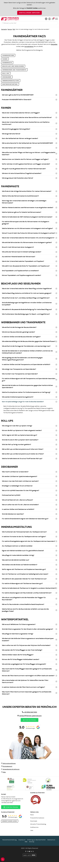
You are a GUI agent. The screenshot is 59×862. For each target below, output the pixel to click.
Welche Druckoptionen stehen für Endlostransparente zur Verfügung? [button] (26, 392)
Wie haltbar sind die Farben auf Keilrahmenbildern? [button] (19, 565)
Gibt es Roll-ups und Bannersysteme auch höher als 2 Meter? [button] (22, 449)
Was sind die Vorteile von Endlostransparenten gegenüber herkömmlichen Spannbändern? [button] (27, 386)
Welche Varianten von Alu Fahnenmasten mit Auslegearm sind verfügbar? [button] (27, 228)
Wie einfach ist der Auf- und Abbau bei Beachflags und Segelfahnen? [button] (25, 298)
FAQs (4, 772)
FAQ (14, 29)
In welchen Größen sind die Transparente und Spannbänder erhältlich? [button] (26, 364)
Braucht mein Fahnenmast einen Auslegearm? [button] (18, 247)
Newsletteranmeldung (9, 840)
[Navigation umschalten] (56, 8)
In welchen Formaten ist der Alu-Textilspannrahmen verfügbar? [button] (24, 537)
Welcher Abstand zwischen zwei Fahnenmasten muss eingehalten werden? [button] (27, 207)
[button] (29, 95)
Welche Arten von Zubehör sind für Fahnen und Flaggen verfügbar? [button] (25, 159)
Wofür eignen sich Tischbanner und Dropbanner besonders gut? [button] (24, 569)
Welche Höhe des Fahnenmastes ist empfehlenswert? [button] (20, 196)
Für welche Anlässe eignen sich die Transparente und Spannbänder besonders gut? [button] (28, 380)
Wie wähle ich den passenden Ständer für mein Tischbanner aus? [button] (24, 579)
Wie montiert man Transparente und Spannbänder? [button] (20, 374)
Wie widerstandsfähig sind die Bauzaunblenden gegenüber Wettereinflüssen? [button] (28, 341)
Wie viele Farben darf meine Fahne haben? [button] (16, 148)
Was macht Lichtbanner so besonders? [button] (15, 472)
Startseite (4, 29)
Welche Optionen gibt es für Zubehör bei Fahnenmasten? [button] (21, 212)
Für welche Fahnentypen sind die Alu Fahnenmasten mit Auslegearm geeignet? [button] (25, 223)
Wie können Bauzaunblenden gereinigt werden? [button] (18, 332)
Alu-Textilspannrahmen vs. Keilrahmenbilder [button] (17, 546)
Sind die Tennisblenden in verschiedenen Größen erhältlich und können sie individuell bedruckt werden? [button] (27, 352)
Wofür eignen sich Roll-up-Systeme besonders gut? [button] (19, 435)
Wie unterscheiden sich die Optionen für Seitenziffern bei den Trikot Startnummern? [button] (25, 681)
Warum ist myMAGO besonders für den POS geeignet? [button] (20, 490)
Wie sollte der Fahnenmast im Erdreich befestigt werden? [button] (21, 252)
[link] (29, 787)
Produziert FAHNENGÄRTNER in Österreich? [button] (16, 100)
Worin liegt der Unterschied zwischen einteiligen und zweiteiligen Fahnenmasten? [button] (24, 202)
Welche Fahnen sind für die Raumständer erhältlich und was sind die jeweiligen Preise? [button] (25, 610)
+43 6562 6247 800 (30, 712)
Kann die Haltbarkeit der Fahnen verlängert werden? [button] (20, 138)
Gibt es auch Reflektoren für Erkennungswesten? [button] (18, 624)
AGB (26, 842)
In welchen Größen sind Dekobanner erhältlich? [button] (18, 509)
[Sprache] (46, 8)
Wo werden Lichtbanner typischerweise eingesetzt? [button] (19, 476)
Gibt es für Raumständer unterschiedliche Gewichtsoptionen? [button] (23, 604)
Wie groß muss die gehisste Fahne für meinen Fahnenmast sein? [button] (24, 169)
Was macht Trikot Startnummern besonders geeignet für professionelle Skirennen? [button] (26, 693)
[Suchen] (2, 12)
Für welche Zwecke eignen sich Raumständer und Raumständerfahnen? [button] (26, 593)
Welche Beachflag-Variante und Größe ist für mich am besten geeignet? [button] (26, 293)
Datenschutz (51, 840)
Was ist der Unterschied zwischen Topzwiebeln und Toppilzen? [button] (23, 261)
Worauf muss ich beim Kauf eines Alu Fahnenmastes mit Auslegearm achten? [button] (28, 233)
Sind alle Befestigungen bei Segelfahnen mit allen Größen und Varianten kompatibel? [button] (27, 304)
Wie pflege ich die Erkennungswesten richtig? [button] (17, 634)
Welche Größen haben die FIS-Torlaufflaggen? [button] (17, 655)
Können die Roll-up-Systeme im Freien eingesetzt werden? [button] (22, 430)
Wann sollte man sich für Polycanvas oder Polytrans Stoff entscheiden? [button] (26, 645)
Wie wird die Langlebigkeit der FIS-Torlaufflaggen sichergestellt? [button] (24, 664)
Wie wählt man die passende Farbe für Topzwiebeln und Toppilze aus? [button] (25, 266)
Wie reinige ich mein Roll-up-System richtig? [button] (17, 426)
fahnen (5, 59)
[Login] (49, 8)
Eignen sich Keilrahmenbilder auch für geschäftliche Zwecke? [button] (23, 551)
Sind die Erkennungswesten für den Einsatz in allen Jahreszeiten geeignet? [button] (27, 629)
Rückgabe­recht (7, 766)
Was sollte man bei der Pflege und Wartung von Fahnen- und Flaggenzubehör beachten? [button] (28, 153)
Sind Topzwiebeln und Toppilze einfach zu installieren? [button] (20, 271)
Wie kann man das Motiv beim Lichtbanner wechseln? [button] (20, 481)
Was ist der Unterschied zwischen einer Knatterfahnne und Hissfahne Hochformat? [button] (25, 123)
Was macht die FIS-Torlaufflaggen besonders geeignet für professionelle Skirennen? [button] (27, 670)
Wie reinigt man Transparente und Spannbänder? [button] (19, 369)
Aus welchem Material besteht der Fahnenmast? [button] (18, 257)
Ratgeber (54, 44)
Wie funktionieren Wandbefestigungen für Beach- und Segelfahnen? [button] (26, 314)
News (32, 815)
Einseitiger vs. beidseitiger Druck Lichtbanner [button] (17, 486)
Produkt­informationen (37, 818)
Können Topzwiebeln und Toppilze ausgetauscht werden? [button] (21, 275)
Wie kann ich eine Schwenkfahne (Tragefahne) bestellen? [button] (21, 173)
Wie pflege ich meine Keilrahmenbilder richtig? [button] (18, 555)
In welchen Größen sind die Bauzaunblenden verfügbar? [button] (21, 337)
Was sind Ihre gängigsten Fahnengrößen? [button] (16, 129)
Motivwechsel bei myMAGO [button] (11, 495)
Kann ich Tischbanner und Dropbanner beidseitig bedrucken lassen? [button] (25, 574)
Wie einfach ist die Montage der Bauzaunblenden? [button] (19, 327)
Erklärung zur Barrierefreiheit (36, 840)
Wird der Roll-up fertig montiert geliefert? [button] (16, 444)
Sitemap (31, 842)
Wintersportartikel (10, 84)
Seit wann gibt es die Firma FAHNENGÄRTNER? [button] (17, 95)
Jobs (31, 830)
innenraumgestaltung (10, 80)
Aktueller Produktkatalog (38, 824)
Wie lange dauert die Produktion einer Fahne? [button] (17, 178)
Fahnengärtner (8, 55)
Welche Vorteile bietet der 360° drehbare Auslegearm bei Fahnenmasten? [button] (27, 217)
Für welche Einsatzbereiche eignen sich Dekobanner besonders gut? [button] (25, 519)
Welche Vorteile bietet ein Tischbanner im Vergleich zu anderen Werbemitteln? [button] (29, 588)
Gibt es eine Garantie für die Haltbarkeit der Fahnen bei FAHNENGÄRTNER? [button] (27, 143)
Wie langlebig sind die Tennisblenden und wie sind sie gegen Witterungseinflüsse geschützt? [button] (22, 359)
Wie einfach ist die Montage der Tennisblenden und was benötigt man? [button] (26, 346)
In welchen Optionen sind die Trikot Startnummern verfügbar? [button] (23, 687)
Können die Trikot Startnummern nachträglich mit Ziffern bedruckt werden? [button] (28, 676)
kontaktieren (29, 46)
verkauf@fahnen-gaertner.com (30, 716)
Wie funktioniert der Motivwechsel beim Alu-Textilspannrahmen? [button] (24, 532)
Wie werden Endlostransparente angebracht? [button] (17, 397)
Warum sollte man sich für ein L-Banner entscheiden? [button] (20, 505)
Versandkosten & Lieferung (11, 769)
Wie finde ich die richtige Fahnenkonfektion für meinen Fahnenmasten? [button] (26, 191)
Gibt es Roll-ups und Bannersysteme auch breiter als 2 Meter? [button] (23, 454)
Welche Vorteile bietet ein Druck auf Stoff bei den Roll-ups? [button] (22, 458)
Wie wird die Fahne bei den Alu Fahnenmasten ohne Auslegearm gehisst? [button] (27, 242)
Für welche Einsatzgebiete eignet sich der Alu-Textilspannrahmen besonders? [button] (28, 541)
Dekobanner (6, 77)
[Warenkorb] (53, 8)
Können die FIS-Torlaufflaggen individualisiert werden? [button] (20, 659)
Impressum (21, 840)
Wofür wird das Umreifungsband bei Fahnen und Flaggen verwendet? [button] (26, 164)
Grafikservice (34, 827)
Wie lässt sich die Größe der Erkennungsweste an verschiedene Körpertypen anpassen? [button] (28, 639)
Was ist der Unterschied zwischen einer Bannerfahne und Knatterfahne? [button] (27, 117)
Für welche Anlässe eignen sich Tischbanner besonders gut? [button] (22, 583)
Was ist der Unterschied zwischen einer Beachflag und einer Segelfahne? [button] (27, 288)
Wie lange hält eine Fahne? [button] (11, 134)
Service (10, 29)
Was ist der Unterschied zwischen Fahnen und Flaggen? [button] (21, 113)
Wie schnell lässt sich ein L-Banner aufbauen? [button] (17, 500)
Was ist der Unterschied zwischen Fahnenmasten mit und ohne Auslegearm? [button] (28, 238)
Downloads (33, 821)
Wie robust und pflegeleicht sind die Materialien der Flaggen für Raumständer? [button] (24, 599)
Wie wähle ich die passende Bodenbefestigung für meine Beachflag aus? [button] (27, 309)
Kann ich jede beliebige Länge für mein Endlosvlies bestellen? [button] (23, 402)
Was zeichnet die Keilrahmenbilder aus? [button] (15, 560)
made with (29, 855)
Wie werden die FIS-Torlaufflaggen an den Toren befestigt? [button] (22, 650)
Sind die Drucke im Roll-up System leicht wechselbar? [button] (20, 440)
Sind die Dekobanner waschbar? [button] (13, 514)
